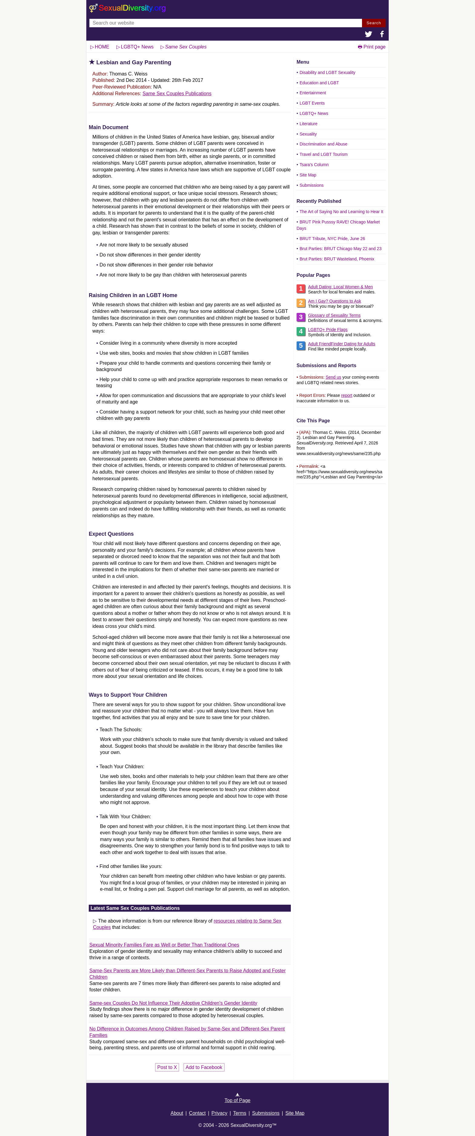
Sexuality (308, 134)
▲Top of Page (237, 1097)
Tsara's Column (314, 164)
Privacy (219, 1113)
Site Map (308, 175)
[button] (368, 34)
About (177, 1113)
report (346, 395)
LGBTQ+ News (314, 113)
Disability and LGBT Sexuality (327, 72)
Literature (308, 123)
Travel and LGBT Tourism (323, 154)
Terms (240, 1113)
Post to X (167, 1067)
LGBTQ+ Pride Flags (327, 329)
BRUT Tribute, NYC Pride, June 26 (332, 238)
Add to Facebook (204, 1067)
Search (374, 23)
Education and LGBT (319, 82)
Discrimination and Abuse (323, 144)
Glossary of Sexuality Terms (334, 315)
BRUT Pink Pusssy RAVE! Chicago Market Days (338, 225)
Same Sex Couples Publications (176, 93)
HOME (102, 46)
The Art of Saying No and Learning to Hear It (341, 211)
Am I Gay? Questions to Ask (334, 301)
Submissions (312, 185)
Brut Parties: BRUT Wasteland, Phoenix (337, 258)
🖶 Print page (372, 46)
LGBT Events (312, 103)
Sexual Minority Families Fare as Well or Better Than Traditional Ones (164, 944)
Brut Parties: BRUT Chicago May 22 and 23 (341, 248)
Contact (197, 1113)
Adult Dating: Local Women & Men (340, 286)
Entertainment (313, 92)
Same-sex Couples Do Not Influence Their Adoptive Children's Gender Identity (173, 1003)
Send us (333, 377)
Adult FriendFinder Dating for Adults (341, 343)
